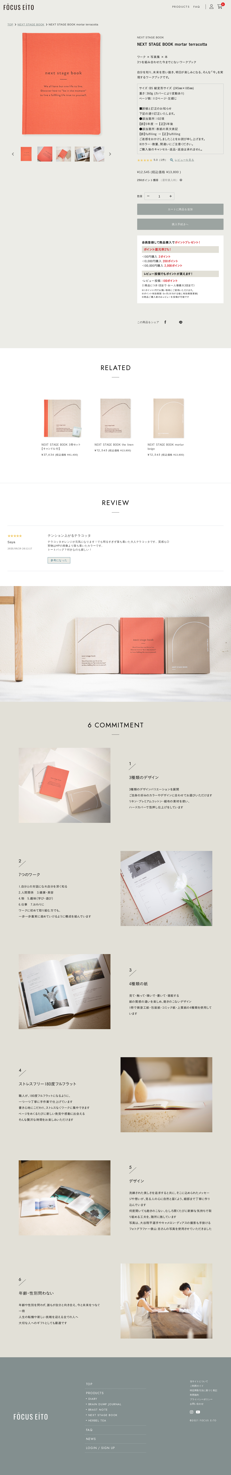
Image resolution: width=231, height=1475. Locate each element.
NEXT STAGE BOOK (31, 24)
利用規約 (194, 1395)
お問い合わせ (197, 1404)
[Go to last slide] (13, 154)
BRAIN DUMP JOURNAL (104, 1404)
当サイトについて (199, 1381)
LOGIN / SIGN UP (100, 1448)
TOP (10, 24)
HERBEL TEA (97, 1420)
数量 (140, 196)
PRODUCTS (181, 7)
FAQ (196, 7)
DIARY (92, 1399)
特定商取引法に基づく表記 (203, 1390)
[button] (26, 154)
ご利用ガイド (197, 1386)
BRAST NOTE (98, 1410)
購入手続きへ (180, 224)
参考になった (59, 560)
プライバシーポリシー (201, 1399)
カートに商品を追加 (180, 209)
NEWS (91, 1439)
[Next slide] (110, 154)
